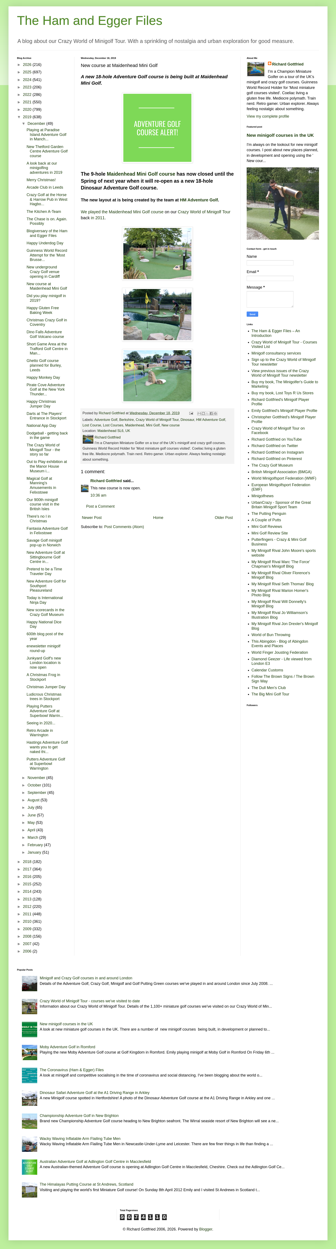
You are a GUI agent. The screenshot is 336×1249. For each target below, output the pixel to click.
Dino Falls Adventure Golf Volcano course (45, 334)
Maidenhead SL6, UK (113, 431)
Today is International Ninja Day (45, 600)
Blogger (205, 1229)
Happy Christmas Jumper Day (41, 403)
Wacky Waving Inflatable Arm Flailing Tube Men (80, 1138)
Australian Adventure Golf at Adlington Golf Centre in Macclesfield (95, 1161)
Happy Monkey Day (43, 377)
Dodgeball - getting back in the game (47, 435)
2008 (28, 936)
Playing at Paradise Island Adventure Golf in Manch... (46, 134)
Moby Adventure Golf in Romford (67, 1047)
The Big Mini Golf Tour (270, 694)
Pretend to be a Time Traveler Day (44, 571)
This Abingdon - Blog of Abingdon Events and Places (280, 643)
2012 (28, 906)
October (34, 785)
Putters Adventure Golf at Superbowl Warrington (46, 763)
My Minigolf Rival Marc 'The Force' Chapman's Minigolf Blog (281, 564)
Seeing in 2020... (41, 723)
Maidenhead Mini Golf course (141, 174)
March (33, 837)
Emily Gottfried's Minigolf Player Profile (284, 411)
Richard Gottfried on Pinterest (277, 459)
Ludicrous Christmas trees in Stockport (44, 696)
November (36, 778)
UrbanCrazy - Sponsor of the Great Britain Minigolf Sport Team (281, 504)
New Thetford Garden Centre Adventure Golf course (47, 151)
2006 (28, 951)
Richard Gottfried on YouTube (277, 439)
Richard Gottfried (106, 481)
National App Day (41, 425)
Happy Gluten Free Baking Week (43, 310)
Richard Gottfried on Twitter (275, 446)
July (31, 807)
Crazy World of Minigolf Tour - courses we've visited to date (90, 1001)
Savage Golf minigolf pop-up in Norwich (44, 542)
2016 (28, 876)
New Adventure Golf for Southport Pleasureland (46, 585)
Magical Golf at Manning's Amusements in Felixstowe (41, 485)
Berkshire (126, 420)
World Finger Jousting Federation (280, 652)
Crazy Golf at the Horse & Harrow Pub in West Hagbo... (47, 199)
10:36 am (98, 495)
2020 (28, 109)
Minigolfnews (263, 496)
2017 (28, 869)
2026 (28, 65)
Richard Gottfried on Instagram (278, 452)
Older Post (224, 518)
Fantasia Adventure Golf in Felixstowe (47, 530)
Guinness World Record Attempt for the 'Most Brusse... (47, 255)
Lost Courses (113, 425)
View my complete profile (268, 116)
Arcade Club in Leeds (45, 187)
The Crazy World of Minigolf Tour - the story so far (43, 449)
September (37, 792)
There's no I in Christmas (39, 518)
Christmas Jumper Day (46, 687)
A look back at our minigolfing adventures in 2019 (44, 168)
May (31, 822)
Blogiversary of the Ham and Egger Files (47, 233)
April (31, 830)
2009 (28, 929)
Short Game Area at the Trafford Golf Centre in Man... (47, 348)
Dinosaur (187, 420)
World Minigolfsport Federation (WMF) (284, 478)
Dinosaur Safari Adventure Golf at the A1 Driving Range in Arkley (94, 1093)
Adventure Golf (105, 420)
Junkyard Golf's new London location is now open (44, 662)
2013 (28, 899)
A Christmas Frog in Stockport (43, 677)
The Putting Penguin (269, 513)
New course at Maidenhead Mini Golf (47, 286)
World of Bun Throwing (271, 635)
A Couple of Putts (266, 520)
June (32, 815)
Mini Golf (153, 425)
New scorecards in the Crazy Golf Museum (45, 612)
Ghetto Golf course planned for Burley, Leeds (44, 365)
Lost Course (92, 425)
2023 (28, 87)
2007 (28, 944)
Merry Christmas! (41, 180)
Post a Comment (100, 506)
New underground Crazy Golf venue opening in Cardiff (43, 271)
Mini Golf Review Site (270, 533)
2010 (28, 921)
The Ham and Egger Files (89, 20)
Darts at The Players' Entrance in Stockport (46, 416)
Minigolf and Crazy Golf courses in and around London (86, 978)
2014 (28, 891)
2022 (28, 95)
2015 (28, 884)
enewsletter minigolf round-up (43, 648)
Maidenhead (134, 425)
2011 (28, 914)
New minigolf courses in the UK (280, 135)
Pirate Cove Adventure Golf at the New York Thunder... (46, 389)
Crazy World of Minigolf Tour (204, 211)
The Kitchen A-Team (44, 211)
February (35, 845)
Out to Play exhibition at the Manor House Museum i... (47, 466)
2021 (28, 102)
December (36, 123)
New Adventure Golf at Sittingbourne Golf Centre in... (46, 557)
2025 (28, 72)
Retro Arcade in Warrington (40, 732)
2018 (28, 862)
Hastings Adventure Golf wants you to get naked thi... (47, 747)
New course (171, 425)
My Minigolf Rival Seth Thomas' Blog (283, 584)
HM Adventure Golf (199, 200)
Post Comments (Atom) (124, 527)
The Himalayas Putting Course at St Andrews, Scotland (86, 1184)
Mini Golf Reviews (267, 526)
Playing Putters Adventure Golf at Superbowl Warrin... (45, 711)
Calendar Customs (267, 670)
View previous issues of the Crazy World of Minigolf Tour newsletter (280, 373)
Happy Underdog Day (45, 243)
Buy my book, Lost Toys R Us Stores (283, 393)
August (33, 800)
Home (158, 518)
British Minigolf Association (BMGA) (282, 472)
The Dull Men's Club (269, 688)
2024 (28, 80)
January (34, 852)
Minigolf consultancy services (276, 353)
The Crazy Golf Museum (272, 465)
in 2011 (98, 217)
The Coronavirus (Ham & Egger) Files (72, 1070)
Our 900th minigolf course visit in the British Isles (43, 504)
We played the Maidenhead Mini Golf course (122, 211)
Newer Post (92, 518)
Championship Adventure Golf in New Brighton (79, 1116)
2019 (28, 117)
